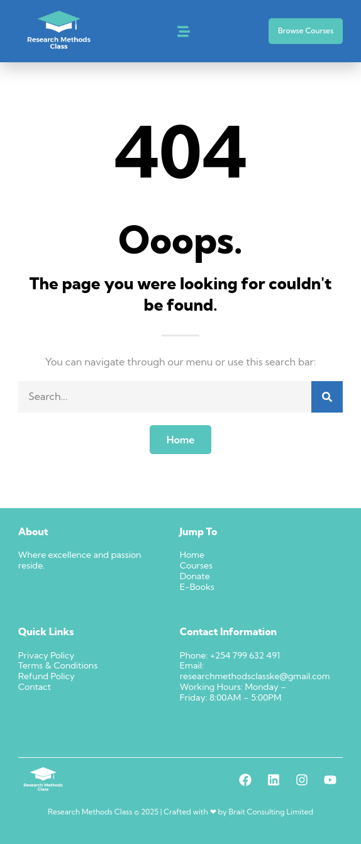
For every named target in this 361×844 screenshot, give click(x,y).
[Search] (327, 397)
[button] (183, 31)
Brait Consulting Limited (271, 811)
